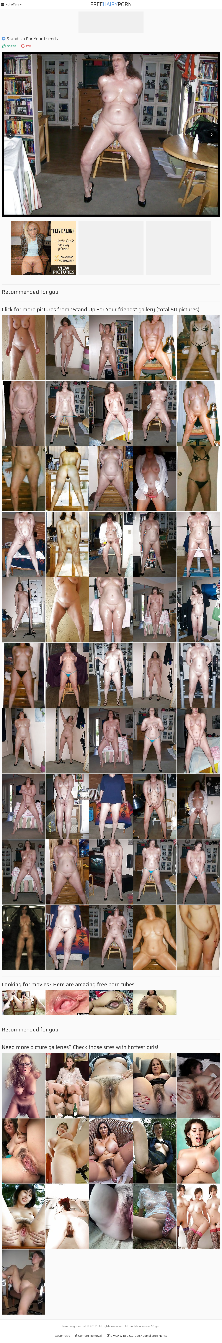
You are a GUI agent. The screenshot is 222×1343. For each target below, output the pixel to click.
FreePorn (111, 4)
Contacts (62, 1335)
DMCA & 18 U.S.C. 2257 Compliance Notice (137, 1335)
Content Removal (88, 1335)
